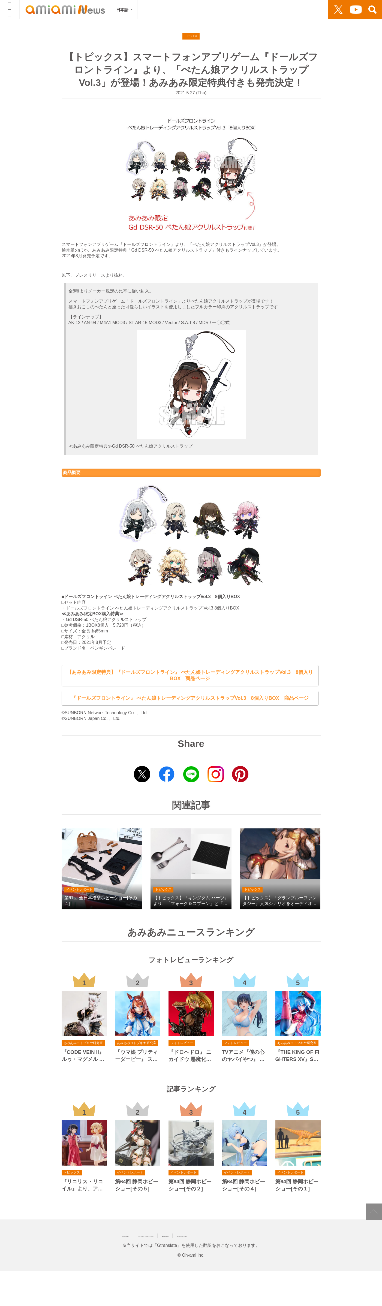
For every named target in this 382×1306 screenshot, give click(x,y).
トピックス (223, 9)
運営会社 (131, 1228)
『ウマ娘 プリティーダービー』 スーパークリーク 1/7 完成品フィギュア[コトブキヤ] (136, 1049)
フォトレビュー (156, 9)
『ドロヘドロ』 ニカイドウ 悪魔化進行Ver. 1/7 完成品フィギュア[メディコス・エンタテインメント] (191, 1049)
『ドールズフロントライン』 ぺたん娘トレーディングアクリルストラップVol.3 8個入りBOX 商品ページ (190, 691)
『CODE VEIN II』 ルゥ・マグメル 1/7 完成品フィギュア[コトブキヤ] (84, 1049)
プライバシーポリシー (170, 1228)
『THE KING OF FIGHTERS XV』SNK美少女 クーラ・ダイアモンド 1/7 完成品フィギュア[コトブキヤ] (297, 1049)
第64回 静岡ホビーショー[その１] (297, 1178)
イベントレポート (192, 9)
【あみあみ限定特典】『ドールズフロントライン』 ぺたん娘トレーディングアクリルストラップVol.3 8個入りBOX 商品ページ (190, 673)
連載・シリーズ (253, 9)
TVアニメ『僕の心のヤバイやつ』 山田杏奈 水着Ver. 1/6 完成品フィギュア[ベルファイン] (244, 1049)
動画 (298, 9)
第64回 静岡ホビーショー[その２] (190, 1178)
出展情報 (280, 9)
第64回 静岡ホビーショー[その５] (136, 1178)
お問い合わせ (239, 1228)
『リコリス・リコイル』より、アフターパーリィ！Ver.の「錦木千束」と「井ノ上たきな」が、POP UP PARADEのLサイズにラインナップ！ (84, 1179)
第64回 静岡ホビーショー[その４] (243, 1178)
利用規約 (209, 1228)
